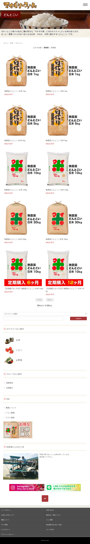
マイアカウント (5, 529)
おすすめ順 (37, 48)
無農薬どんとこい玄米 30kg (57, 239)
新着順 (53, 48)
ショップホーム (5, 510)
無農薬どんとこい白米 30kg (15, 239)
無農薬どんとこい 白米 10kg (15, 190)
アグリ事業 (10, 418)
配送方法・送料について (53, 515)
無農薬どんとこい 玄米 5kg (56, 140)
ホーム (6, 43)
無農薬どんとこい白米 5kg (14, 140)
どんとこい (19, 43)
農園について (11, 408)
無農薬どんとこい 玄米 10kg (57, 190)
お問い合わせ (50, 510)
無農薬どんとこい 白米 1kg (15, 91)
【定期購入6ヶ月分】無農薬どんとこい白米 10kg (23, 288)
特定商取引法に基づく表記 (54, 524)
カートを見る (50, 529)
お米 (11, 43)
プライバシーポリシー (7, 534)
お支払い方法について (7, 515)
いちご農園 (10, 413)
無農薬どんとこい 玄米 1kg (56, 91)
